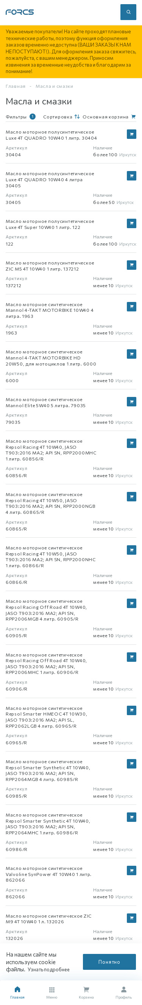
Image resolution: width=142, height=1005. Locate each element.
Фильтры (21, 117)
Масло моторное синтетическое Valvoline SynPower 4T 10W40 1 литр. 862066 (49, 873)
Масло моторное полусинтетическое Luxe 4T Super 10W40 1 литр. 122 (50, 224)
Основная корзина (106, 116)
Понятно (109, 962)
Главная (16, 86)
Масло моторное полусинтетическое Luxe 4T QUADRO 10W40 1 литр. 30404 (51, 134)
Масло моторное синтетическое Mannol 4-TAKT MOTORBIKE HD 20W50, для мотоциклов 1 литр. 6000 (51, 357)
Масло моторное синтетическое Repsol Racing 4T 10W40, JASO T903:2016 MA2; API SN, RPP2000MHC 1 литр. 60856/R (51, 449)
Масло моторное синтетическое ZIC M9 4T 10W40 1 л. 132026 (49, 918)
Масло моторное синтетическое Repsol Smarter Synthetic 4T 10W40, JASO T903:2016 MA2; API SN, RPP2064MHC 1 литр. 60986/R (48, 823)
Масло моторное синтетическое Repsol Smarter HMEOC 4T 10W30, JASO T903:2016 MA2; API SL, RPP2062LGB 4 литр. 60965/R (46, 716)
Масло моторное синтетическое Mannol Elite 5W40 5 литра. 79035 (46, 402)
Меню (51, 993)
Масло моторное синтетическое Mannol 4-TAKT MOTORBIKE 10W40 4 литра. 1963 (50, 310)
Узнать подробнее (51, 969)
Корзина (86, 992)
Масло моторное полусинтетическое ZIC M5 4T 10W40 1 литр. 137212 (50, 265)
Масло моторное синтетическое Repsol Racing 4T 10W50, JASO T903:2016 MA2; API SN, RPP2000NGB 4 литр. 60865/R (50, 503)
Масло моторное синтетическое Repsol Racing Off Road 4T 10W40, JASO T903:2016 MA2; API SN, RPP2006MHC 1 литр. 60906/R (46, 663)
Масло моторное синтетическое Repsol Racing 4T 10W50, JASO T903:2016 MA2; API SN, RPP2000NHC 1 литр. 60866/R (51, 556)
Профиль (123, 992)
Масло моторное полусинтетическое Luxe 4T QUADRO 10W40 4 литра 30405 (50, 179)
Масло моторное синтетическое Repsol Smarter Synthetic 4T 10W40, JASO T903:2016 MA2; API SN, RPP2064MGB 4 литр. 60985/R (48, 770)
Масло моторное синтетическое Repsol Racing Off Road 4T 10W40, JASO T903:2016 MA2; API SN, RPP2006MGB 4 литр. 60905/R (46, 609)
